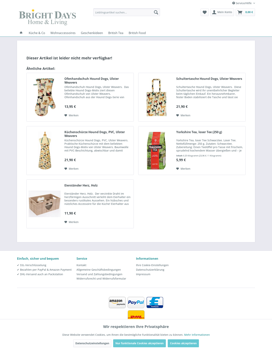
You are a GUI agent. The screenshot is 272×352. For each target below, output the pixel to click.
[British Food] (137, 33)
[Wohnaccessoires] (63, 33)
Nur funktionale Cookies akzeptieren (139, 343)
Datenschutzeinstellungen (92, 343)
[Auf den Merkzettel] (71, 115)
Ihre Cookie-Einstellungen (152, 265)
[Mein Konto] (222, 12)
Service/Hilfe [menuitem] (242, 3)
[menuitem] (126, 12)
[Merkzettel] (205, 12)
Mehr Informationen (197, 334)
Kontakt (81, 265)
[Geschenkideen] (92, 33)
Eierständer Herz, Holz (81, 185)
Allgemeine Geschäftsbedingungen (98, 269)
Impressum (143, 274)
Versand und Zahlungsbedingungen (99, 274)
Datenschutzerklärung (150, 269)
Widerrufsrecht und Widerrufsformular (101, 278)
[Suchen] (156, 12)
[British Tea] (116, 33)
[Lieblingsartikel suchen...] (126, 12)
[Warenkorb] (245, 12)
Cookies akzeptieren (183, 343)
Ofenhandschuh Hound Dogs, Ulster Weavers (91, 80)
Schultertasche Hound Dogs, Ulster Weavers (209, 79)
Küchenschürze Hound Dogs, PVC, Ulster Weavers (94, 134)
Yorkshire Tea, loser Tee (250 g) (199, 132)
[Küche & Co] (37, 33)
